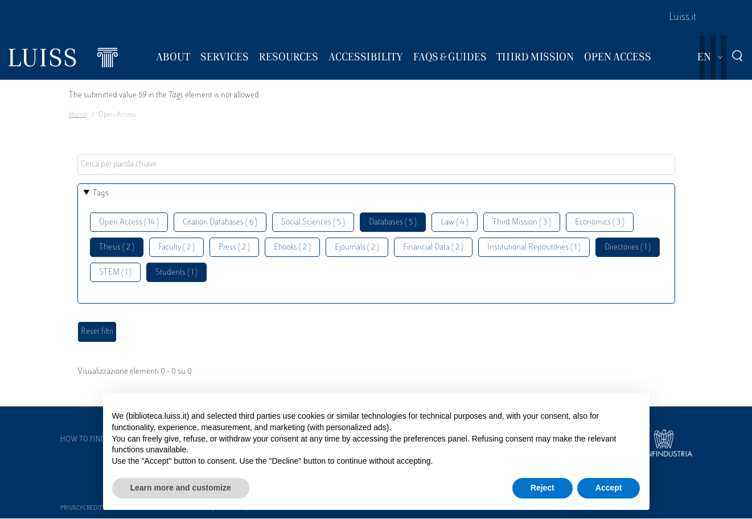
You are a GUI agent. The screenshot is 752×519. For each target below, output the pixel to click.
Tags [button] (101, 193)
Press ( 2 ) (234, 247)
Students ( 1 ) (176, 272)
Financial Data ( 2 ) (433, 247)
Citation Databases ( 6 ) (220, 222)
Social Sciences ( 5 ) (313, 222)
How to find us (88, 439)
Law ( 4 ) (455, 222)
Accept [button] (608, 487)
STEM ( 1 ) (115, 272)
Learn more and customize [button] (180, 487)
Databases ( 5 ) (393, 222)
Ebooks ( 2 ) (292, 247)
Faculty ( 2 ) (176, 247)
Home (78, 115)
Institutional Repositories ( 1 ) (534, 247)
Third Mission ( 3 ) (521, 222)
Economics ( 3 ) (599, 222)
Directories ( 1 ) (628, 247)
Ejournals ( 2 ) (357, 247)
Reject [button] (542, 487)
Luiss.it (682, 18)
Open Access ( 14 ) (129, 222)
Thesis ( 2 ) (116, 247)
